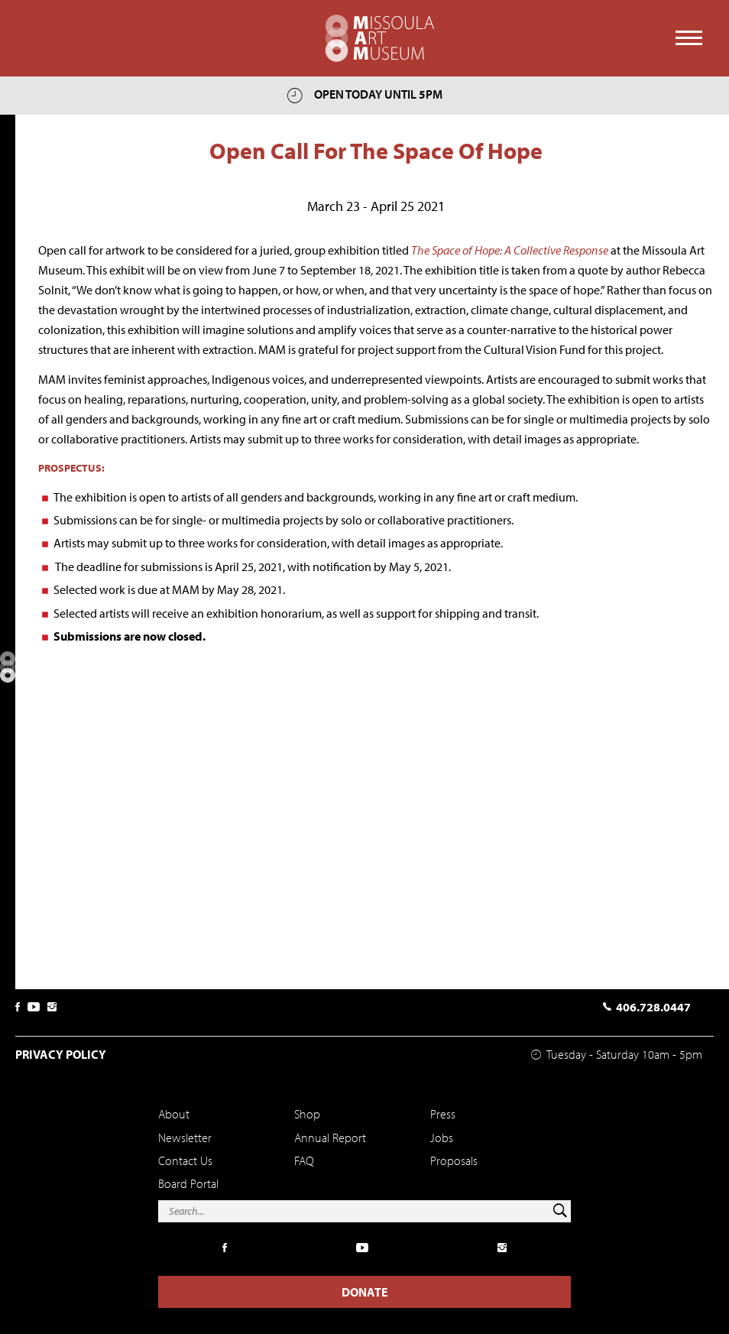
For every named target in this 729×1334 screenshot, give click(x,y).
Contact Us (185, 1160)
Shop (307, 1113)
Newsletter (185, 1137)
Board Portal (188, 1183)
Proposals (454, 1160)
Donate (365, 1292)
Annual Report (330, 1137)
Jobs (441, 1137)
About (174, 1113)
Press (442, 1113)
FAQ (304, 1160)
